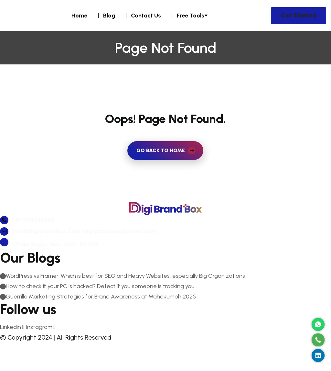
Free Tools (190, 15)
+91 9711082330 (27, 236)
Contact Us (146, 15)
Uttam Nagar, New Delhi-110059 (49, 261)
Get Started (298, 15)
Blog (109, 15)
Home (79, 15)
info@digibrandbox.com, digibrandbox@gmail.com (78, 248)
